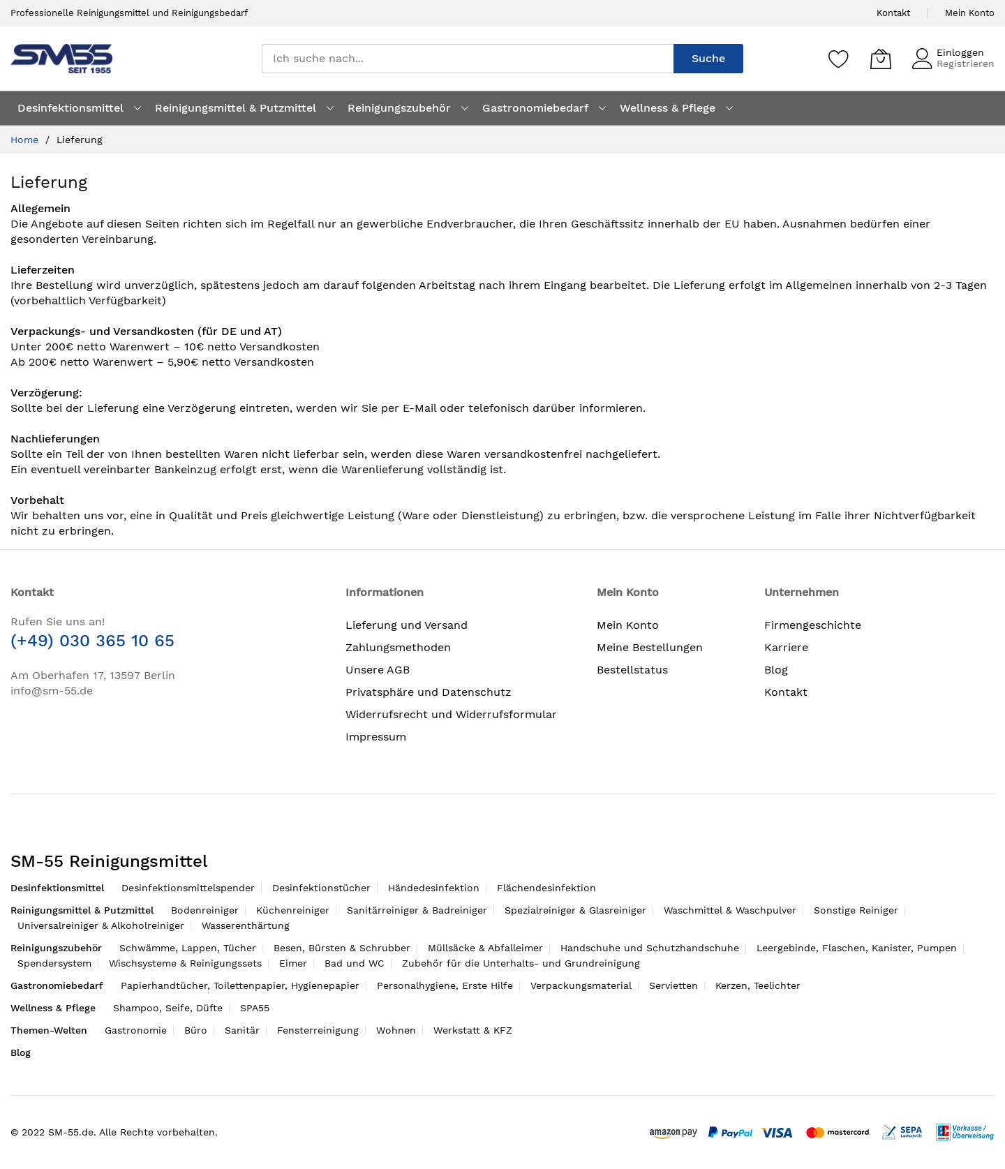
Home (26, 139)
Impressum (375, 736)
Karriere (786, 647)
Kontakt (893, 13)
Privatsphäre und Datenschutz (428, 692)
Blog (776, 669)
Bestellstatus (632, 669)
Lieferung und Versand (406, 625)
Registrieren (966, 63)
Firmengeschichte (812, 625)
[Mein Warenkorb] (880, 58)
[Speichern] (838, 58)
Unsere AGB (377, 669)
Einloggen (960, 52)
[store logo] (61, 58)
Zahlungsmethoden (398, 647)
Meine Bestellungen (650, 647)
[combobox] (467, 58)
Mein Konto (970, 13)
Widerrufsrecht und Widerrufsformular (451, 714)
